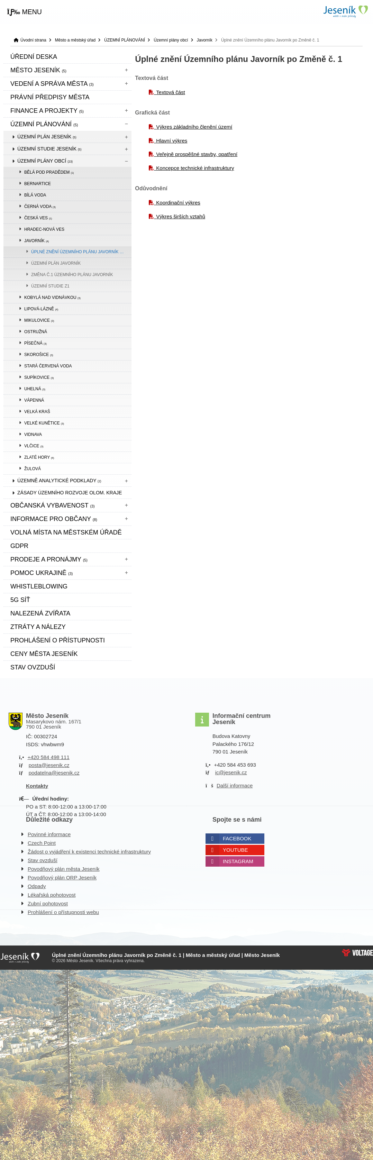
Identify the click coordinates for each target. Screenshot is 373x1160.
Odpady (37, 886)
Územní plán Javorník (56, 263)
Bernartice (37, 183)
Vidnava (33, 434)
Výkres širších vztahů (180, 216)
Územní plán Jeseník (46, 136)
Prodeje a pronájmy (49, 559)
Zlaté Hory (39, 457)
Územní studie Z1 (50, 286)
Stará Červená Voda (48, 366)
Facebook (237, 838)
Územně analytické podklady (59, 480)
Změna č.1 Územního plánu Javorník (72, 274)
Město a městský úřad (75, 40)
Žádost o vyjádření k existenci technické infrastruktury (89, 852)
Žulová (32, 468)
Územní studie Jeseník (49, 149)
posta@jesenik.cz (49, 765)
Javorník (204, 40)
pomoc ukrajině (41, 572)
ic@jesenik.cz (231, 772)
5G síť (20, 599)
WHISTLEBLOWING (38, 586)
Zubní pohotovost (48, 903)
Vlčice (33, 446)
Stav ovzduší (32, 667)
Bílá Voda (35, 195)
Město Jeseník (38, 70)
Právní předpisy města (49, 97)
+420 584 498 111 (48, 757)
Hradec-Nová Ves (44, 229)
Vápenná (34, 400)
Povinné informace (49, 834)
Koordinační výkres (178, 202)
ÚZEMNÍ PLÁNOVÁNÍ (124, 40)
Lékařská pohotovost (51, 895)
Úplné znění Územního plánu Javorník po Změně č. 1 (81, 251)
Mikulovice (39, 320)
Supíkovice (39, 377)
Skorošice (38, 354)
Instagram (238, 861)
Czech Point (42, 843)
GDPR (19, 545)
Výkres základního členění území (194, 127)
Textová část (170, 92)
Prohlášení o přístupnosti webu (63, 912)
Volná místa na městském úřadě (66, 532)
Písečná (35, 343)
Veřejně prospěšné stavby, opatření (196, 154)
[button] (24, 12)
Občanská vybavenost (52, 505)
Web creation (357, 953)
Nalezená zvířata (40, 613)
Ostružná (35, 331)
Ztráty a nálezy (38, 626)
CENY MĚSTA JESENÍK (44, 653)
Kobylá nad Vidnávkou (52, 297)
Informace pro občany (53, 518)
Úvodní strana (345, 11)
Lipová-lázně (41, 309)
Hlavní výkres (171, 141)
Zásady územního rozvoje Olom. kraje (69, 492)
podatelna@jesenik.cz (54, 773)
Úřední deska (33, 56)
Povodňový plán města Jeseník (64, 869)
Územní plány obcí (171, 40)
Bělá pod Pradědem (49, 172)
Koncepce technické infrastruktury (195, 168)
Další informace (235, 785)
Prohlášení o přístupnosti (57, 640)
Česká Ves (38, 218)
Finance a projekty (47, 110)
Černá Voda (40, 206)
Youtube (235, 850)
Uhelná (34, 388)
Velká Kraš (37, 411)
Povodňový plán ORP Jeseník (62, 877)
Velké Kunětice (44, 423)
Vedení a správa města (52, 83)
